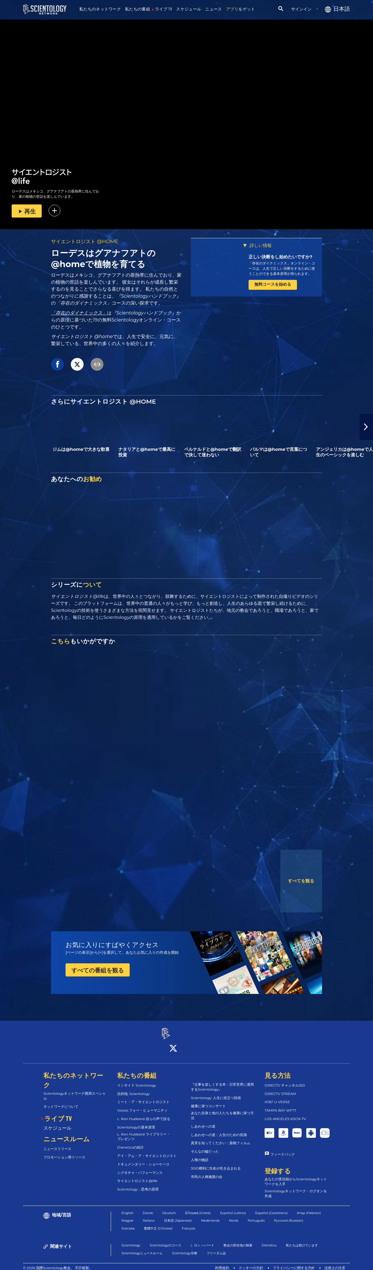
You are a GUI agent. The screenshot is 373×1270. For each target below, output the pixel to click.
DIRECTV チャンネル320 (285, 1080)
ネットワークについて (60, 1101)
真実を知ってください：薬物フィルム (220, 1138)
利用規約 (222, 1262)
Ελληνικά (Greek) (198, 1208)
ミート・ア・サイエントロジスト (143, 1097)
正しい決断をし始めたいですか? (280, 256)
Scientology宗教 (184, 1248)
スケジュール (188, 9)
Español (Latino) (233, 1208)
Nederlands (210, 1215)
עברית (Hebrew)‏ (309, 1208)
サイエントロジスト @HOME (84, 241)
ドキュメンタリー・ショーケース (143, 1159)
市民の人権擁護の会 (206, 1171)
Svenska (128, 1223)
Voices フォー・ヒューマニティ (142, 1105)
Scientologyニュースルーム (142, 1248)
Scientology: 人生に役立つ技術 (216, 1092)
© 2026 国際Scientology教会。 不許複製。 (57, 1262)
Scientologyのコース (165, 1240)
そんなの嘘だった (205, 1146)
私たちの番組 (137, 9)
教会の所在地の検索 (238, 1240)
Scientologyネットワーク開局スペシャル (74, 1090)
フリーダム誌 (216, 1248)
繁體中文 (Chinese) (158, 1223)
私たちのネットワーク (100, 9)
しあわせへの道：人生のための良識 (219, 1129)
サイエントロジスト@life (137, 1176)
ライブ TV (163, 9)
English (127, 1208)
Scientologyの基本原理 (136, 1122)
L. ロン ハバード (202, 1240)
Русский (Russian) (288, 1215)
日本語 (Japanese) (178, 1215)
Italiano (149, 1215)
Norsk (233, 1215)
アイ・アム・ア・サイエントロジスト (147, 1150)
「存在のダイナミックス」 (79, 313)
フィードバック (282, 1149)
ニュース (213, 9)
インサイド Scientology (136, 1080)
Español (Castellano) (271, 1208)
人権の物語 (199, 1154)
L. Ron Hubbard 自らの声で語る (143, 1113)
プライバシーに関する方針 (294, 1262)
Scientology (131, 1240)
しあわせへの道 (203, 1121)
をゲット (240, 9)
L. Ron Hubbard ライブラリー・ (143, 1131)
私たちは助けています (302, 1240)
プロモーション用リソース (64, 1152)
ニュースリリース (57, 1143)
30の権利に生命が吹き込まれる (216, 1163)
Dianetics (269, 1240)
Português (256, 1215)
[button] (366, 427)
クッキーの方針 (251, 1262)
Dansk (148, 1208)
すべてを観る (301, 881)
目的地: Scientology (133, 1088)
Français (188, 1223)
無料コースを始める (272, 284)
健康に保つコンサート (208, 1101)
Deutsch (169, 1208)
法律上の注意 (334, 1262)
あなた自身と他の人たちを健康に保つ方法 (222, 1110)
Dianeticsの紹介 (130, 1142)
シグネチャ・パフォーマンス (140, 1167)
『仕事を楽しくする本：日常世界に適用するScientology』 (222, 1081)
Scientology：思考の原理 (138, 1184)
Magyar (127, 1215)
